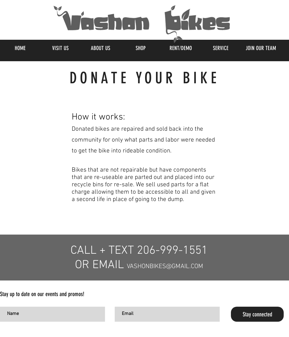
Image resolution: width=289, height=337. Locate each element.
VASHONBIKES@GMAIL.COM (165, 266)
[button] (140, 48)
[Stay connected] (257, 314)
